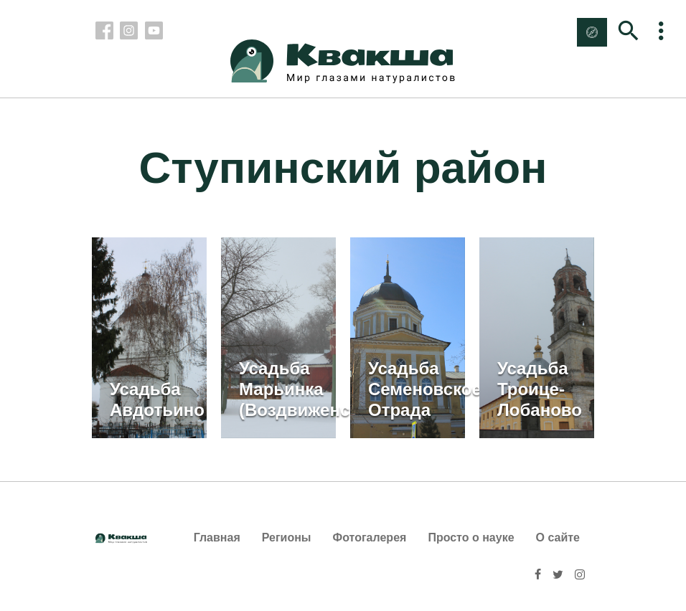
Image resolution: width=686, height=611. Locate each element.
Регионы (286, 537)
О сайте (558, 537)
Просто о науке (471, 537)
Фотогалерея (370, 537)
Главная (217, 537)
